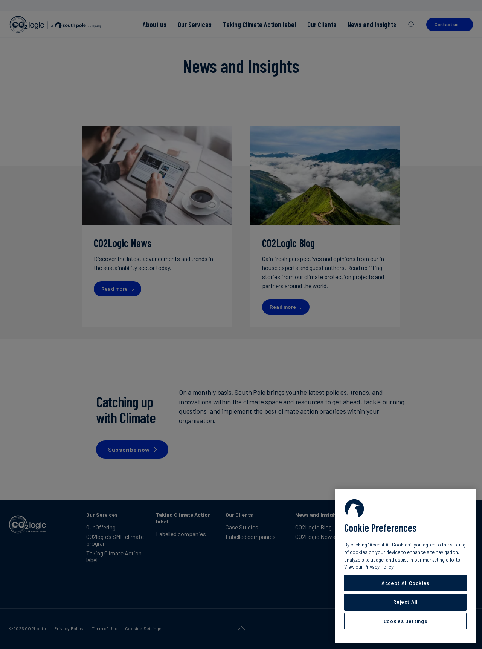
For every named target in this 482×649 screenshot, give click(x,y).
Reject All (405, 602)
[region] (405, 566)
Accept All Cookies (405, 583)
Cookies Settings (405, 621)
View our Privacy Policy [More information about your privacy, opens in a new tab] (369, 567)
